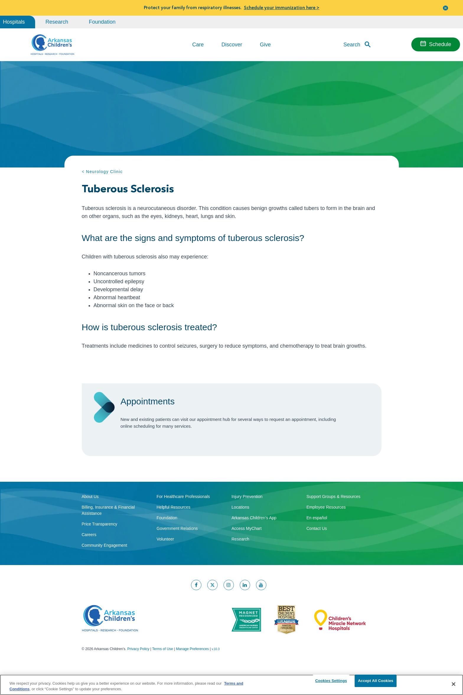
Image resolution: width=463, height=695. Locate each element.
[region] (231, 684)
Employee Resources (326, 530)
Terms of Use (162, 672)
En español (317, 540)
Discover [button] (231, 45)
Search (351, 44)
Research (56, 22)
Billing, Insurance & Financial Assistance (108, 533)
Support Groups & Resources (334, 519)
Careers (89, 557)
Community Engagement (104, 568)
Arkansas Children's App (253, 540)
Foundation (102, 22)
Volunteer (165, 561)
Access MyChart (246, 551)
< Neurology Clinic (102, 171)
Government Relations (177, 551)
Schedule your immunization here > (281, 7)
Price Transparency (100, 546)
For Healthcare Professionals (183, 519)
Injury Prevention (247, 519)
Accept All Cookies (375, 684)
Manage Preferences (192, 672)
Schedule (440, 44)
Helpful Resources (173, 530)
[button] (445, 7)
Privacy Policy (138, 672)
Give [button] (265, 45)
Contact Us (317, 551)
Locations (240, 530)
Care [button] (198, 45)
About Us (90, 519)
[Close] (453, 684)
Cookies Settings (331, 684)
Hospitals (14, 22)
